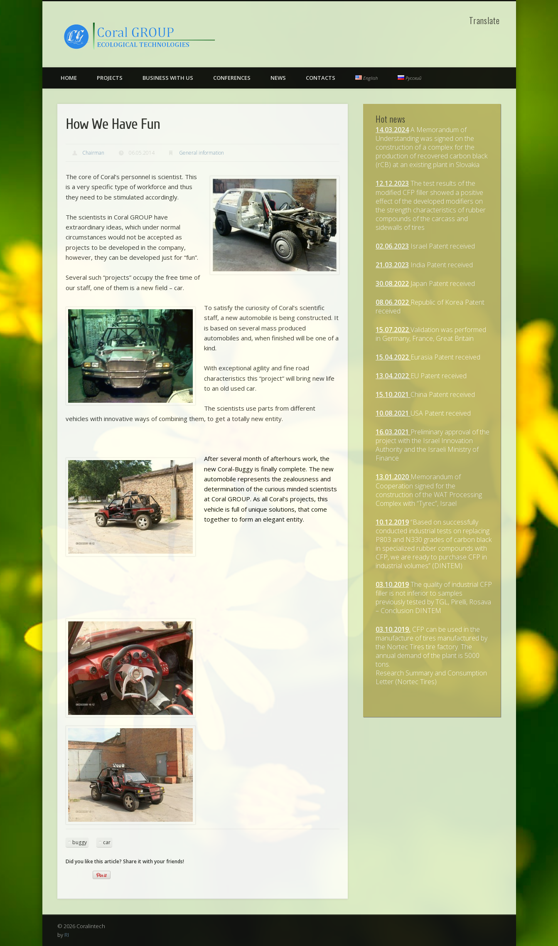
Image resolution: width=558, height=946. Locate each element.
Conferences (232, 77)
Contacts (320, 77)
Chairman (93, 152)
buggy (79, 842)
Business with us (168, 77)
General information (201, 152)
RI (66, 935)
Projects (110, 77)
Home (69, 77)
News (278, 77)
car (107, 842)
